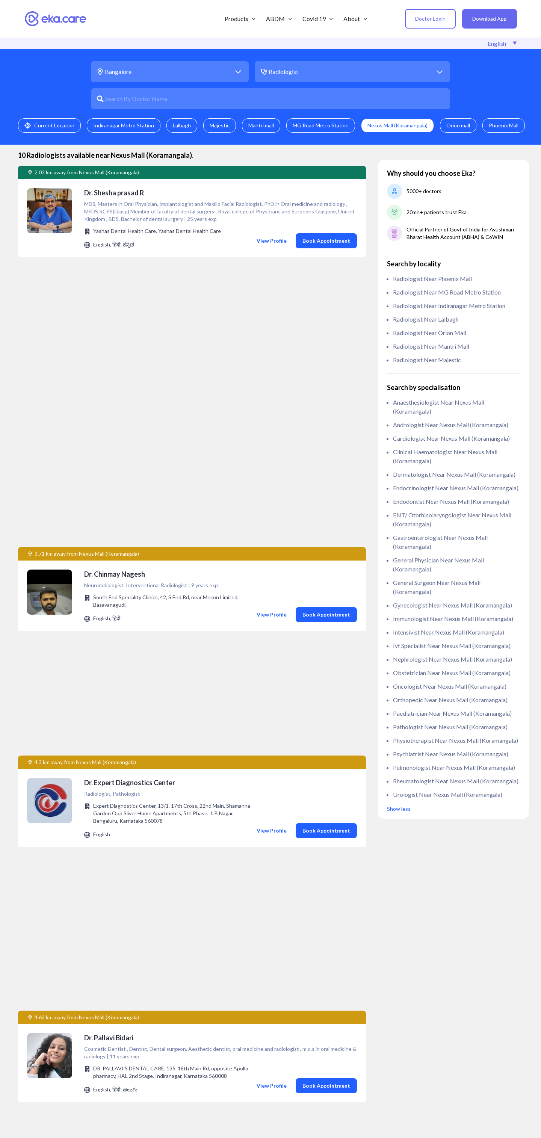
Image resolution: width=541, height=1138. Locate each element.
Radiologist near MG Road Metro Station (447, 292)
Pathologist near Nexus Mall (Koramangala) (450, 726)
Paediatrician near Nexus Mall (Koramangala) (452, 713)
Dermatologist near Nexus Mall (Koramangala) (454, 474)
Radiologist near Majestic (427, 359)
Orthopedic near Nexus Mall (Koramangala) (450, 699)
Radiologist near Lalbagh (426, 319)
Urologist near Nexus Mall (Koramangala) (447, 794)
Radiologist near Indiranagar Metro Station (449, 305)
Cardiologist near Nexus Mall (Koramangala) (451, 438)
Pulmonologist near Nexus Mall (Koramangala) (454, 767)
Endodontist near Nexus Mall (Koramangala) (451, 501)
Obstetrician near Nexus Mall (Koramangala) (452, 672)
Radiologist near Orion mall (429, 332)
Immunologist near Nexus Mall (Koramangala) (453, 618)
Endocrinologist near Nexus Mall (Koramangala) (455, 487)
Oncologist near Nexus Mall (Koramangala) (449, 686)
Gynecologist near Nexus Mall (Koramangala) (452, 605)
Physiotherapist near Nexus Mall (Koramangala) (455, 740)
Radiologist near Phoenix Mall (432, 278)
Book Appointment (326, 240)
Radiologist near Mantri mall (431, 346)
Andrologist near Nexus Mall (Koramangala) (450, 424)
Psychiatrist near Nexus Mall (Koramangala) (450, 753)
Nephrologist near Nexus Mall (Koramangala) (452, 659)
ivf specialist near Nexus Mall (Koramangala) (452, 645)
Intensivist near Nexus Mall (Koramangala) (448, 632)
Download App (489, 18)
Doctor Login (430, 18)
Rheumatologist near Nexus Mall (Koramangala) (455, 780)
